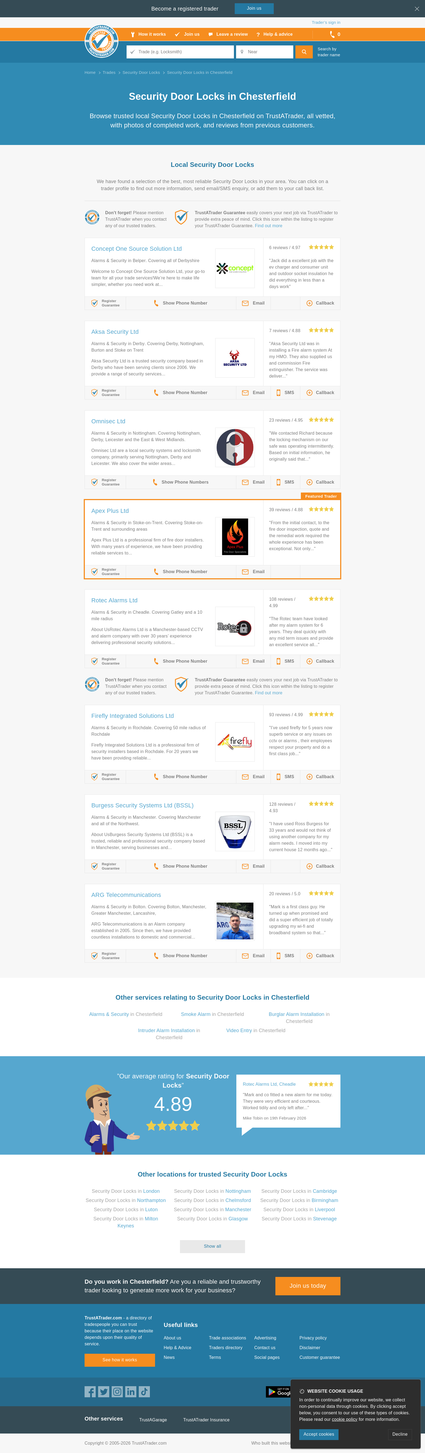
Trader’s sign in (326, 22)
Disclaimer (310, 1347)
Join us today (308, 1285)
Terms (215, 1357)
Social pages (267, 1357)
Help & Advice (177, 1347)
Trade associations (227, 1338)
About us (172, 1338)
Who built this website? (274, 1443)
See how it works (119, 1360)
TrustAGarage (153, 1420)
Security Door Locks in (126, 1191)
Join (254, 8)
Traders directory (226, 1347)
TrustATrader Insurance (206, 1420)
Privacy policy (313, 1338)
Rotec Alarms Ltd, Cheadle (269, 1084)
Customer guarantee (320, 1357)
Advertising (265, 1338)
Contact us (264, 1347)
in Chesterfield (125, 1014)
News (169, 1357)
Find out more (268, 225)
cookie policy (345, 1419)
